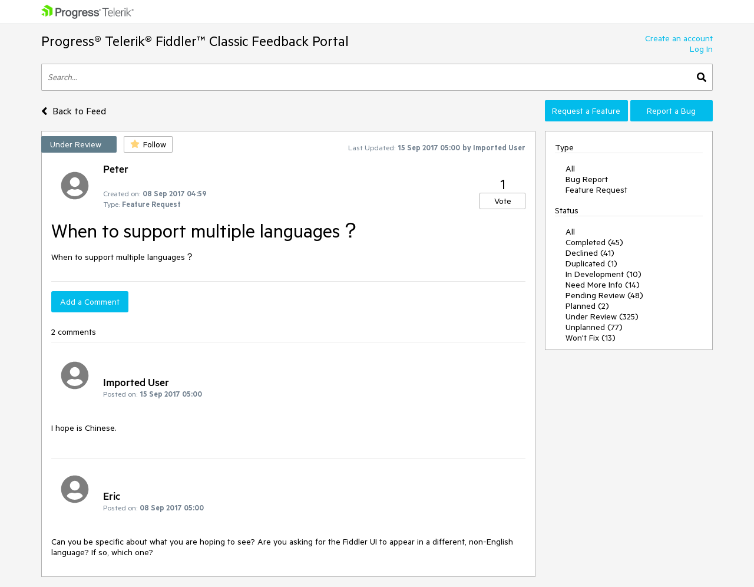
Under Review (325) (602, 316)
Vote (502, 201)
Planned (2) (587, 306)
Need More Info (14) (603, 284)
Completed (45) (594, 242)
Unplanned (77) (594, 327)
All (570, 168)
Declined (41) (590, 253)
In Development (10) (603, 274)
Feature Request (596, 189)
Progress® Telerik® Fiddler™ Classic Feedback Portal (195, 41)
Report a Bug (671, 110)
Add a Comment (90, 301)
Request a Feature (586, 110)
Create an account (679, 38)
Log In (701, 49)
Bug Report (587, 179)
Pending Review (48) (604, 295)
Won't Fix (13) (591, 337)
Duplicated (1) (591, 263)
